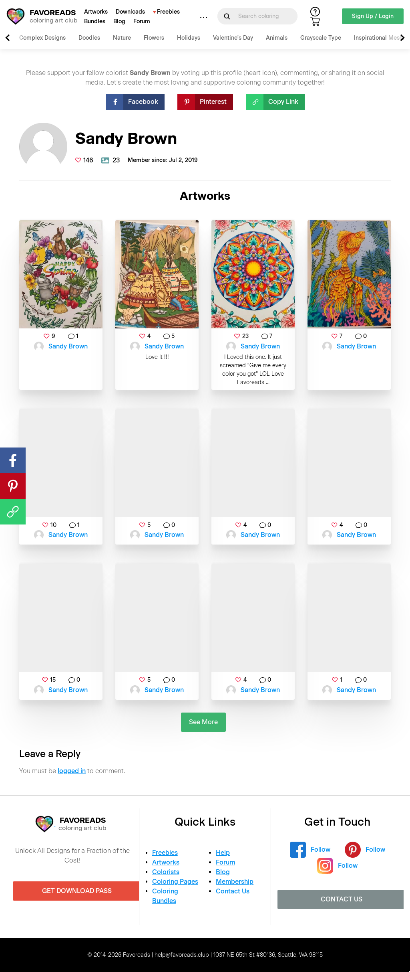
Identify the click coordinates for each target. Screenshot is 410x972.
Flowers (154, 37)
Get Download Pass (77, 891)
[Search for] (262, 16)
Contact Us (232, 891)
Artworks (96, 11)
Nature (122, 37)
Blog (119, 21)
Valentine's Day (233, 37)
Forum (141, 21)
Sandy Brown (68, 346)
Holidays (188, 37)
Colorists (165, 872)
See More (203, 722)
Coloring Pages (175, 881)
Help (223, 853)
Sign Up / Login (373, 16)
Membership (234, 881)
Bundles (94, 21)
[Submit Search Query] (227, 16)
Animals (276, 37)
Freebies (168, 11)
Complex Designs (42, 37)
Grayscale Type (320, 37)
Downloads (130, 11)
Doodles (89, 37)
